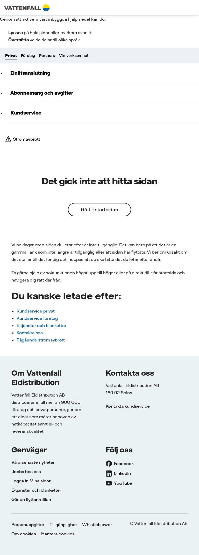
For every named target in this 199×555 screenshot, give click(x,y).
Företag (28, 55)
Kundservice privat (36, 311)
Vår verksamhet (73, 55)
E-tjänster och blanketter (41, 325)
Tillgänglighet (63, 524)
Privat (11, 55)
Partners (47, 55)
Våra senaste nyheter (33, 462)
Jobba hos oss (26, 471)
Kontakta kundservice (128, 406)
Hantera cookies (58, 533)
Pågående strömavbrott (41, 340)
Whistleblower (97, 524)
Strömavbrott (26, 139)
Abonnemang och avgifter (41, 93)
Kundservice (25, 113)
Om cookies (23, 533)
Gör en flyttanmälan (31, 499)
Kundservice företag (37, 318)
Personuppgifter (27, 524)
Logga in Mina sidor (31, 480)
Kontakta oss (30, 332)
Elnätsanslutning (30, 73)
